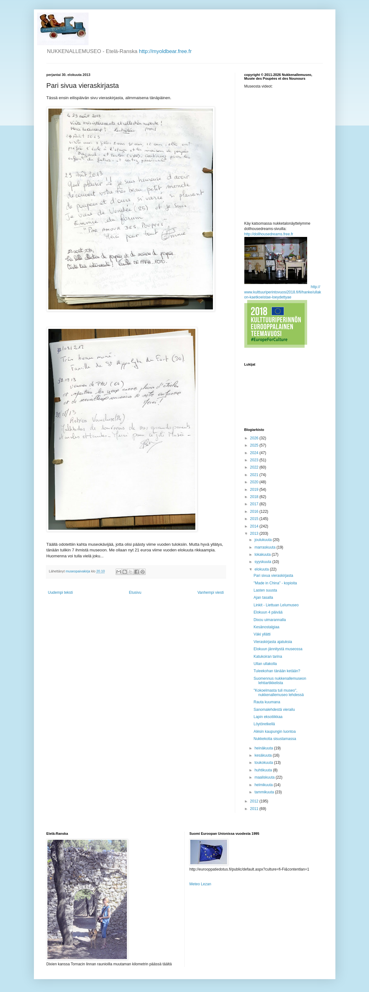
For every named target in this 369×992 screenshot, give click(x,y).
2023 (254, 460)
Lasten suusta (265, 590)
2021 (254, 475)
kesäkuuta (263, 755)
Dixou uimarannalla (269, 620)
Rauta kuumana (266, 702)
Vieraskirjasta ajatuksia (272, 642)
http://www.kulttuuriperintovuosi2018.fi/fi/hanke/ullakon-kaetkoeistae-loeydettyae (282, 292)
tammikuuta (264, 792)
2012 (254, 801)
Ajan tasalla (263, 597)
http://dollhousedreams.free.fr (268, 234)
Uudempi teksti (60, 592)
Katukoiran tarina (267, 656)
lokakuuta (263, 554)
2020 (254, 482)
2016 (254, 511)
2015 (254, 519)
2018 (254, 497)
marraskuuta (265, 547)
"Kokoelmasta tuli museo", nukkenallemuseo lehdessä (278, 692)
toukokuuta (264, 762)
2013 (254, 533)
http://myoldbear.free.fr (165, 51)
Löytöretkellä (264, 724)
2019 (254, 489)
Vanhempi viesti (211, 592)
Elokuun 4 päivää (267, 612)
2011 (254, 809)
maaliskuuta (264, 777)
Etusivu (135, 592)
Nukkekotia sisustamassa (274, 739)
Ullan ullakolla (265, 664)
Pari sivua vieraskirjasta (273, 575)
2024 (254, 453)
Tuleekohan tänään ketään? (276, 671)
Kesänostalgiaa (266, 627)
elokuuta (262, 569)
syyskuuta (263, 562)
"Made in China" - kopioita (275, 583)
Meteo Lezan (200, 884)
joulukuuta (263, 540)
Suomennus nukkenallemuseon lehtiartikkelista (279, 680)
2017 (254, 504)
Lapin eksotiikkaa (267, 717)
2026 (254, 438)
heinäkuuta (264, 748)
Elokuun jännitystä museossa (277, 649)
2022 (254, 467)
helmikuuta (264, 785)
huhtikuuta (263, 770)
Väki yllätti (261, 634)
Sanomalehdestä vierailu (274, 709)
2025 (254, 445)
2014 (254, 526)
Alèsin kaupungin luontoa (274, 731)
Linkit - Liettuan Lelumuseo (275, 605)
